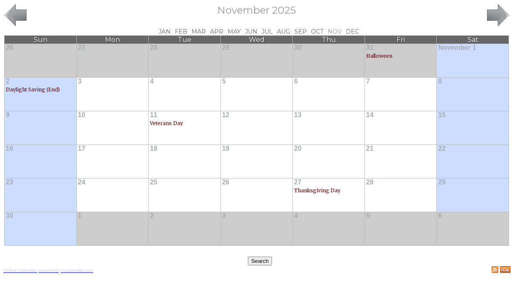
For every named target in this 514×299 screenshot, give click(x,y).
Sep (300, 31)
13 (297, 114)
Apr (216, 31)
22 (441, 148)
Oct (317, 31)
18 (153, 148)
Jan (165, 31)
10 (82, 114)
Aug (283, 31)
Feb (181, 31)
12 (226, 114)
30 (297, 47)
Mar (198, 31)
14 (370, 114)
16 (9, 148)
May (234, 31)
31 (370, 47)
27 (82, 47)
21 (370, 148)
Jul (267, 31)
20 (297, 148)
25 (153, 182)
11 (153, 114)
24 (82, 182)
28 (153, 47)
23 (9, 182)
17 (82, 148)
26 (9, 47)
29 (226, 47)
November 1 (457, 47)
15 (441, 114)
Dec (352, 31)
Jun (251, 31)
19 (226, 148)
